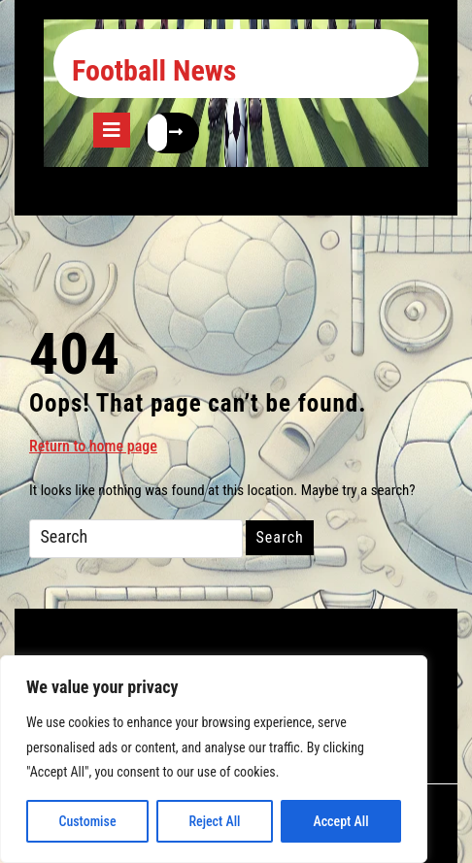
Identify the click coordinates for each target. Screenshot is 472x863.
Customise (87, 821)
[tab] (111, 130)
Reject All (214, 821)
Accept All (340, 821)
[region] (213, 759)
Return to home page (93, 445)
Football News (154, 70)
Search (279, 537)
